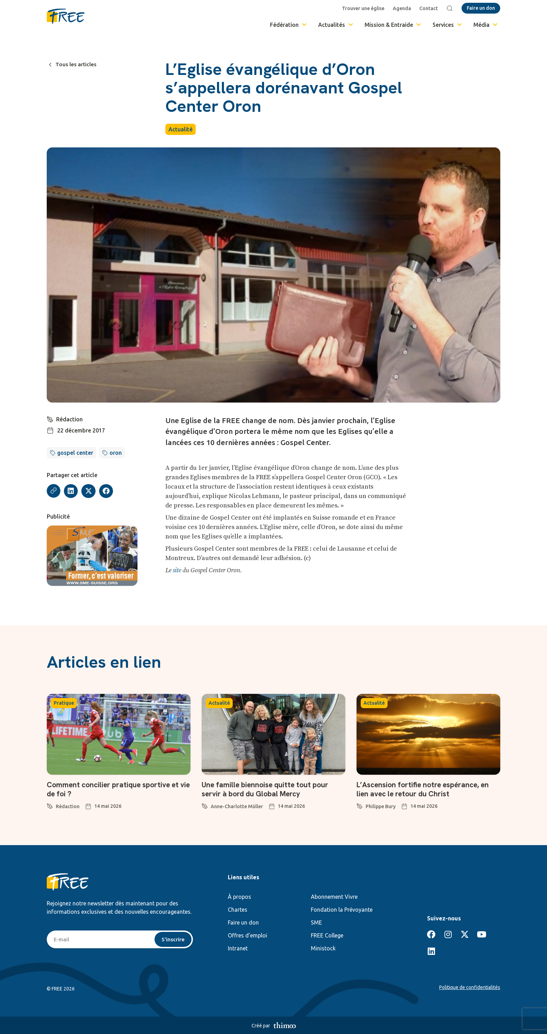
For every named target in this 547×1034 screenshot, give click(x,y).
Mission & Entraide (393, 24)
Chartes (237, 909)
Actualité (180, 129)
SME (316, 922)
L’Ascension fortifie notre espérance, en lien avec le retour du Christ (426, 789)
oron (116, 453)
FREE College (327, 935)
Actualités (336, 24)
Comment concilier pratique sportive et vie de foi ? (116, 789)
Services (448, 24)
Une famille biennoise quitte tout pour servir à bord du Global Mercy (268, 789)
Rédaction (70, 419)
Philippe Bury (381, 806)
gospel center (75, 453)
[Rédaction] (50, 418)
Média (486, 24)
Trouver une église (364, 8)
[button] (71, 491)
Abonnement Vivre (334, 897)
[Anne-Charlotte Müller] (205, 805)
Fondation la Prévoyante (342, 909)
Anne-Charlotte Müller (237, 806)
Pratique (64, 703)
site (177, 570)
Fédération (289, 24)
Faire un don (243, 922)
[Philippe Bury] (360, 805)
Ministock (323, 948)
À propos (239, 897)
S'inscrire (173, 939)
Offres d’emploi (247, 935)
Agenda (403, 8)
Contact (429, 8)
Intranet (238, 948)
